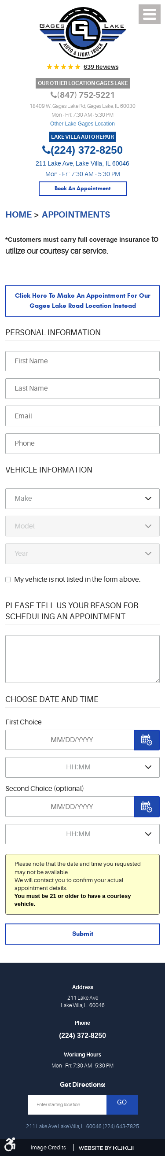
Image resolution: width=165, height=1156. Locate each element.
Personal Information (53, 332)
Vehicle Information (48, 469)
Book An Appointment (83, 188)
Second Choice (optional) (44, 789)
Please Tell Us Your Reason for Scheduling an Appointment (71, 611)
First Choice (23, 722)
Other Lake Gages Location (82, 124)
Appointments (76, 215)
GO (122, 1102)
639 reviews (101, 66)
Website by (106, 1148)
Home (18, 215)
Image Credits (48, 1147)
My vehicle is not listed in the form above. (77, 580)
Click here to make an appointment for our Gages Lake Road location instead (82, 301)
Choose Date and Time (52, 699)
